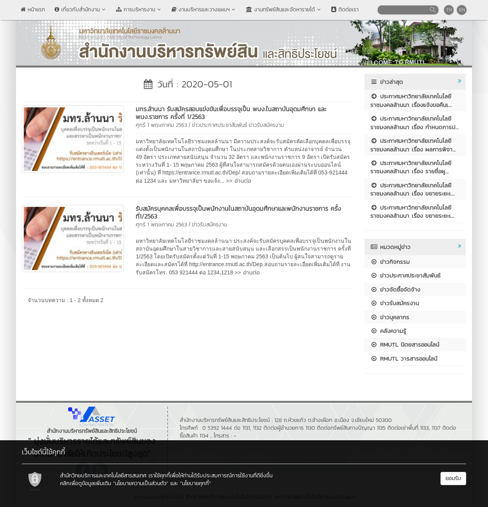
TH (449, 9)
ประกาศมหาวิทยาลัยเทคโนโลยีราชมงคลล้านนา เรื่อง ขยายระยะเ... (412, 189)
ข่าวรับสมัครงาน (266, 125)
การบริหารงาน (139, 9)
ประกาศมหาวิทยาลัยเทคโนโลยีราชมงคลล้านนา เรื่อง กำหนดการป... (414, 122)
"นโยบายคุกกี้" (195, 483)
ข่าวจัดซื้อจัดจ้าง (395, 289)
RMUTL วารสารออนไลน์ (403, 358)
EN (462, 9)
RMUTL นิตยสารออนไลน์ (404, 344)
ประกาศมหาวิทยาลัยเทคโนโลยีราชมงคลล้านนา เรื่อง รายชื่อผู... (410, 167)
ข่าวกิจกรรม (390, 261)
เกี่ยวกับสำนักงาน (81, 9)
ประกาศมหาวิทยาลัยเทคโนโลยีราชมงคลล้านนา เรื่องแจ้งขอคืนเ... (411, 100)
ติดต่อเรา (345, 9)
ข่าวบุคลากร (389, 317)
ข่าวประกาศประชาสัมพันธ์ (219, 125)
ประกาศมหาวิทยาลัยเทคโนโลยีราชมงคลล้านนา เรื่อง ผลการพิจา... (413, 144)
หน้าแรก (33, 9)
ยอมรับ (453, 478)
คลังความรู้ (388, 330)
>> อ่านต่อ (238, 180)
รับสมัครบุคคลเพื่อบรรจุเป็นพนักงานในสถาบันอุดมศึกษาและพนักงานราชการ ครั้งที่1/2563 (238, 212)
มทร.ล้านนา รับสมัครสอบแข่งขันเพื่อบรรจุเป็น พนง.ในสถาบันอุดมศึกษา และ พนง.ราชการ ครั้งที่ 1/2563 (231, 112)
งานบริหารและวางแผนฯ (204, 9)
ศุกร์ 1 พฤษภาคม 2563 (161, 125)
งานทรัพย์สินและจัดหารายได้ (284, 9)
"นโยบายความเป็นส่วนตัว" (140, 483)
